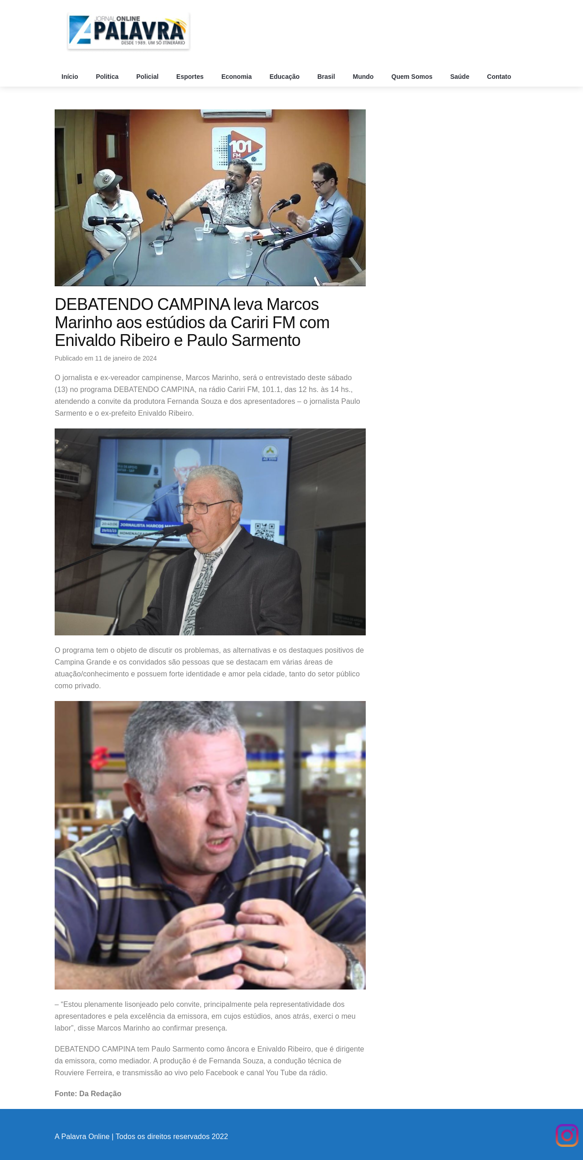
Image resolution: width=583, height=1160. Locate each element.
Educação (286, 76)
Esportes (190, 76)
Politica (108, 76)
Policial (148, 76)
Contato (500, 76)
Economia (237, 76)
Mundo (364, 76)
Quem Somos (412, 76)
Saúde (460, 76)
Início (70, 76)
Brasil (327, 76)
